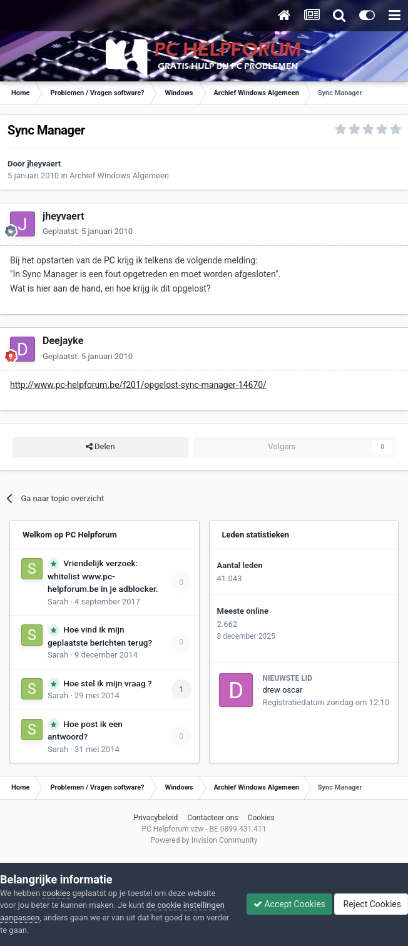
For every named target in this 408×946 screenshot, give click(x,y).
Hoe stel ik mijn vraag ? (107, 683)
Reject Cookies (371, 904)
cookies (56, 893)
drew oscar (283, 689)
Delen (100, 446)
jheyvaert (44, 163)
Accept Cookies (289, 904)
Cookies (261, 817)
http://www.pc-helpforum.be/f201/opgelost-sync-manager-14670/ (138, 385)
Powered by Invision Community (204, 840)
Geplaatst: (88, 231)
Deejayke (63, 341)
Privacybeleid (155, 817)
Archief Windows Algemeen (119, 175)
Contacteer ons (212, 817)
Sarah (58, 601)
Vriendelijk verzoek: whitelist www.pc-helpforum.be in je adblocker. (103, 576)
